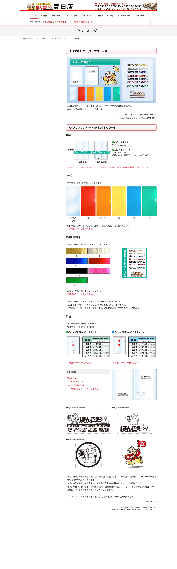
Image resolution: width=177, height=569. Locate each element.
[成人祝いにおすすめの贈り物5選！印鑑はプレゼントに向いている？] (25, 241)
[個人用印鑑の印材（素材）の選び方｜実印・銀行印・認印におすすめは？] (25, 192)
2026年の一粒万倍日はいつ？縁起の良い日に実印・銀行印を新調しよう (44, 257)
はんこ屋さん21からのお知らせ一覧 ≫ (40, 104)
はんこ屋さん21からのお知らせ (40, 64)
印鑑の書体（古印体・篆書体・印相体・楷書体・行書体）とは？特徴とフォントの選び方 (39, 95)
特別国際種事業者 (39, 175)
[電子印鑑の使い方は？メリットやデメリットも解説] (25, 208)
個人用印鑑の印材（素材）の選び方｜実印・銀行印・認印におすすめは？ (44, 191)
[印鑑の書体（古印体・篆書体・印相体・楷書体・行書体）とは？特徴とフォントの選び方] (25, 222)
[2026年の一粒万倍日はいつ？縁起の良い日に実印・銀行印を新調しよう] (25, 257)
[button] (83, 21)
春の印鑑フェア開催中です (54, 22)
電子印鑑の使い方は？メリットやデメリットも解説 (44, 206)
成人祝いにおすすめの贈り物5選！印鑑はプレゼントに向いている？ (44, 241)
